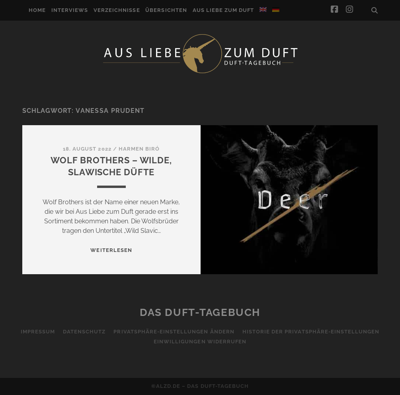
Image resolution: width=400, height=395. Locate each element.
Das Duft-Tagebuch (200, 312)
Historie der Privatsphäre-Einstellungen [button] (311, 332)
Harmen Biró (139, 149)
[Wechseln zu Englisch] (263, 9)
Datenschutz (84, 332)
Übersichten (166, 10)
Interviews (69, 10)
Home (37, 10)
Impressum (38, 332)
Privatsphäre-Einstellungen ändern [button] (173, 332)
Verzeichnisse (117, 10)
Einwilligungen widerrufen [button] (200, 342)
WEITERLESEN (111, 250)
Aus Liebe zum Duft (223, 10)
